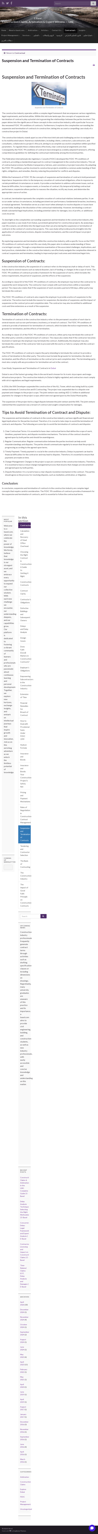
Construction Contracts (25, 583)
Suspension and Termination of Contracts (25, 834)
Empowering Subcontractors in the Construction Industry (25, 682)
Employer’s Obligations (25, 669)
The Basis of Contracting (25, 864)
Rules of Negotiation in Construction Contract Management (25, 815)
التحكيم (37, 35)
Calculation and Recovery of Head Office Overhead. (24, 538)
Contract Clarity (24, 592)
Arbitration (33, 30)
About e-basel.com (17, 30)
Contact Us (57, 30)
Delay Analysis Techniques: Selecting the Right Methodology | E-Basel (25, 1209)
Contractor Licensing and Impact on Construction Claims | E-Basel (25, 1252)
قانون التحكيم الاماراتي (73, 35)
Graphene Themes (19, 1531)
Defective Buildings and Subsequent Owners (25, 614)
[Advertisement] (14, 812)
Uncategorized (26, 1509)
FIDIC (22, 1497)
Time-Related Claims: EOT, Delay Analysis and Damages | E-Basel (24, 1276)
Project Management (10, 35)
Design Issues (23, 639)
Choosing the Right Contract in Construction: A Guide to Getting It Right (25, 564)
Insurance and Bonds (24, 757)
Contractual (70, 30)
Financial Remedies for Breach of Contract (24, 709)
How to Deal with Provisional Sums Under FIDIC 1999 (24, 730)
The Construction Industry (25, 876)
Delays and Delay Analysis (24, 629)
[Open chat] (92, 1528)
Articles (45, 30)
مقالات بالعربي (7, 40)
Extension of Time (24, 695)
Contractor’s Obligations (25, 601)
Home (3, 30)
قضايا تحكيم (88, 35)
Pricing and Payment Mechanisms (25, 797)
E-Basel (38, 17)
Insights (82, 30)
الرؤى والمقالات (48, 35)
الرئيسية (59, 35)
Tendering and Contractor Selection (25, 850)
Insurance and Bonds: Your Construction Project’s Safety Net (25, 776)
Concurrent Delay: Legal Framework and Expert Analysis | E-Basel (24, 1231)
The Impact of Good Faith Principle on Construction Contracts (25, 895)
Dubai (53, 368)
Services (26, 35)
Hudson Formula (23, 746)
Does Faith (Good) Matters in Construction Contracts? (25, 654)
